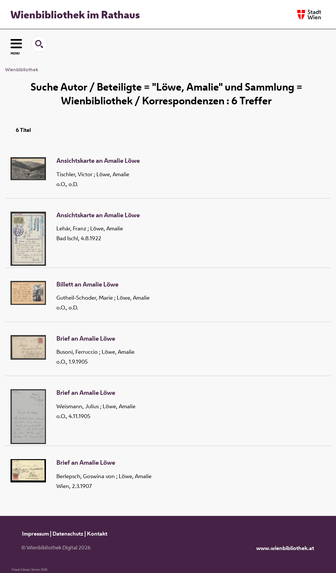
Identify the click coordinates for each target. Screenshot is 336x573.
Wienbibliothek (21, 70)
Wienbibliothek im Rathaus (75, 14)
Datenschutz (67, 533)
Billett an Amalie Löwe (87, 284)
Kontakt (97, 533)
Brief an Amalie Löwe (85, 338)
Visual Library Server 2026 (29, 569)
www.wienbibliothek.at (285, 548)
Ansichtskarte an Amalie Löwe (98, 160)
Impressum (35, 533)
